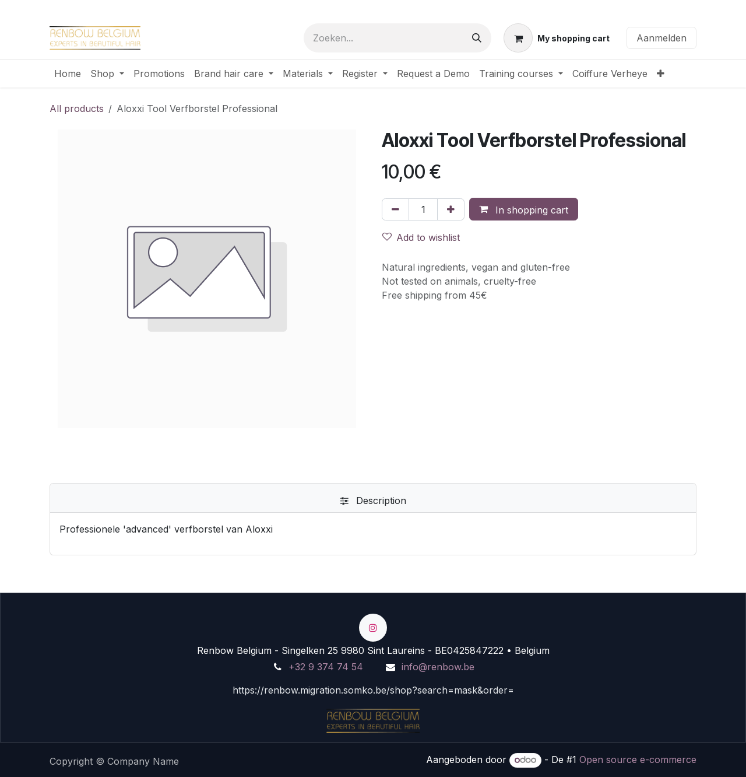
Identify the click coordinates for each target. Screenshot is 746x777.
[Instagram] (373, 628)
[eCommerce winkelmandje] (557, 38)
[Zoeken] (476, 37)
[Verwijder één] (395, 209)
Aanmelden (661, 38)
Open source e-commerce (637, 759)
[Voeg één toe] (451, 209)
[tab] (373, 500)
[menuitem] (68, 73)
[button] (523, 209)
